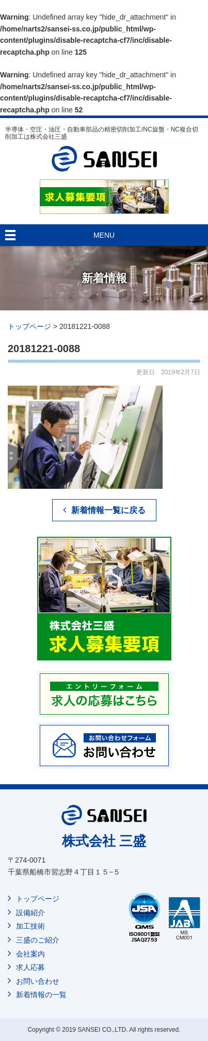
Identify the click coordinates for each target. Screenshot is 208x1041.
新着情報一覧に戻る (108, 510)
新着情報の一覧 (41, 994)
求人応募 (30, 967)
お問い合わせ (37, 981)
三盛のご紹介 (37, 940)
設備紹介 (30, 912)
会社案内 (30, 954)
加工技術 (30, 926)
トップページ (37, 899)
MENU (104, 235)
